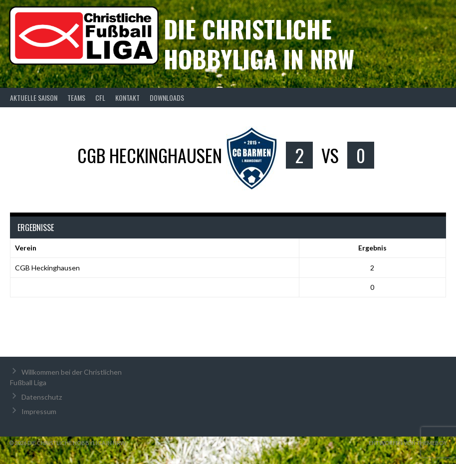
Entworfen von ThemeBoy (408, 443)
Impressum (38, 411)
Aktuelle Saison (33, 97)
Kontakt (127, 97)
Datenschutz (41, 397)
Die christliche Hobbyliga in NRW (259, 43)
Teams (76, 97)
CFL (100, 97)
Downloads (167, 97)
